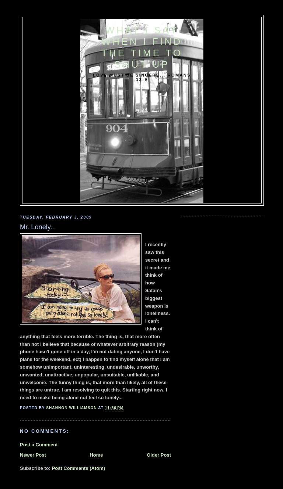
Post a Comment (39, 444)
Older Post (159, 455)
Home (96, 455)
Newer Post (33, 455)
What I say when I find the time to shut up (141, 47)
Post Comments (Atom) (78, 468)
